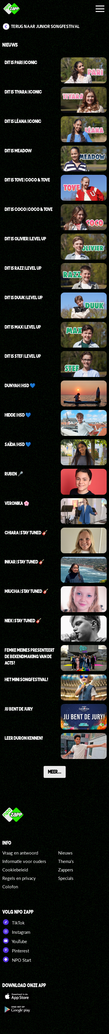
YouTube (14, 940)
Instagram (16, 931)
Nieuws (65, 852)
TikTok (13, 922)
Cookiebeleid (15, 869)
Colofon (10, 886)
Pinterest (15, 950)
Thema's (66, 861)
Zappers (65, 869)
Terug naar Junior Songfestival (45, 26)
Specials (66, 878)
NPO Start (16, 959)
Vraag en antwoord (20, 852)
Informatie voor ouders (24, 861)
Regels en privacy (19, 878)
